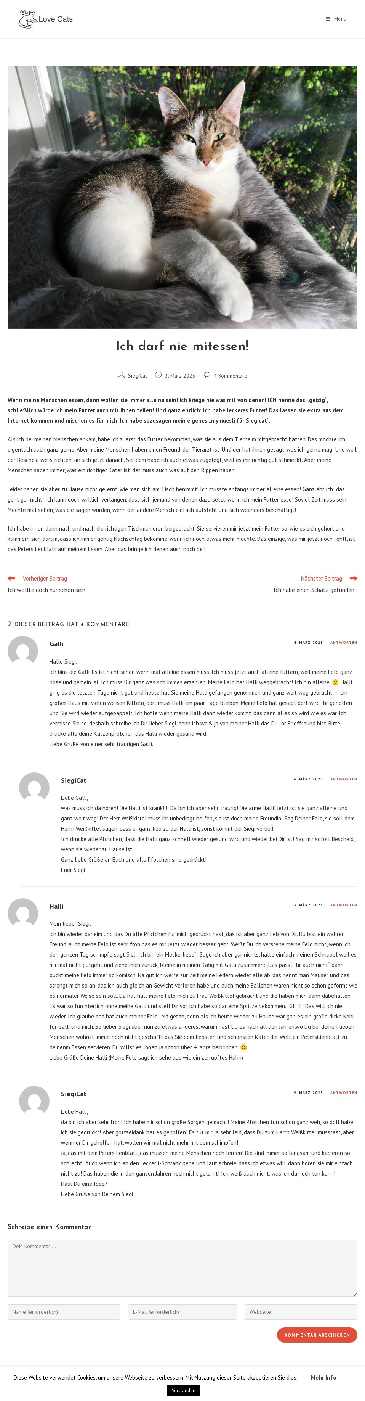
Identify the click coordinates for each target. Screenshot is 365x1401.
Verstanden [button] (183, 1390)
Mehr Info (323, 1377)
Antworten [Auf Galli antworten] (343, 642)
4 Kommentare (230, 375)
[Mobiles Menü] (336, 19)
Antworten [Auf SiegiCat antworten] (343, 779)
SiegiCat (137, 375)
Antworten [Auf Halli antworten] (343, 904)
